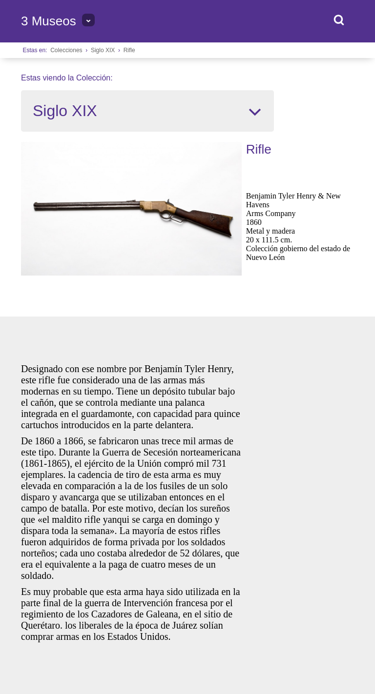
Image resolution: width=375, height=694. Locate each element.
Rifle (129, 50)
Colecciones (66, 50)
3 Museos (48, 21)
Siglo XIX (103, 50)
